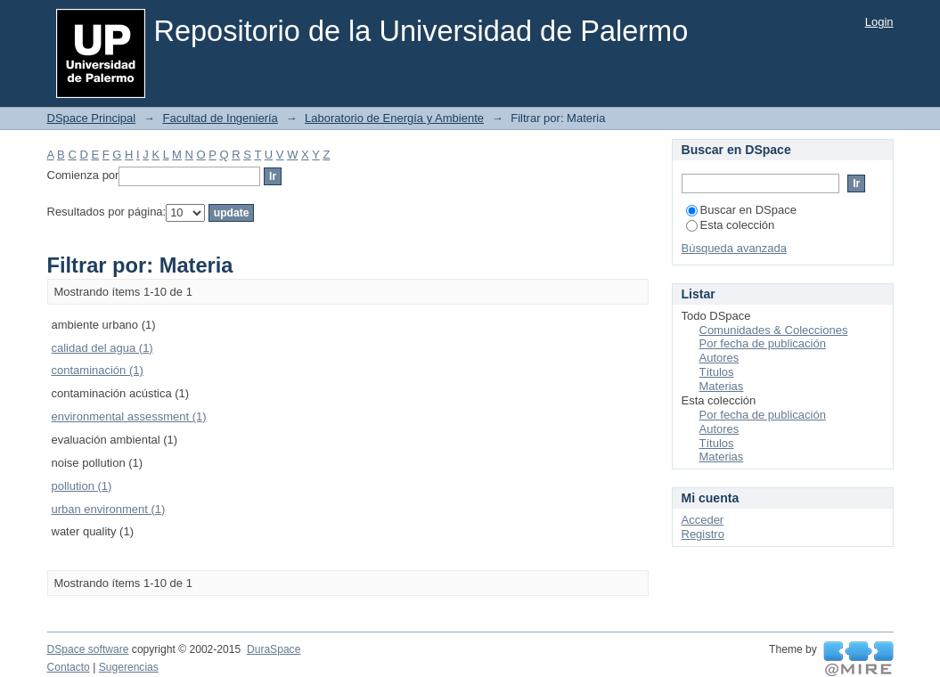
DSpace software (88, 649)
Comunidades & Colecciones (773, 330)
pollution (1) (82, 486)
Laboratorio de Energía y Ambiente (394, 118)
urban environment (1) (109, 509)
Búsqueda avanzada (735, 248)
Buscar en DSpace (741, 209)
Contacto (68, 667)
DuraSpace (273, 649)
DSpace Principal (91, 118)
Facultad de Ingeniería (219, 118)
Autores (719, 357)
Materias (721, 386)
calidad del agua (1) (102, 348)
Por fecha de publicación (762, 343)
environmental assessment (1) (129, 416)
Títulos (716, 372)
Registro (703, 534)
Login (879, 22)
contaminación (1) (97, 370)
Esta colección (730, 225)
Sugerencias (129, 667)
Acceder (703, 519)
